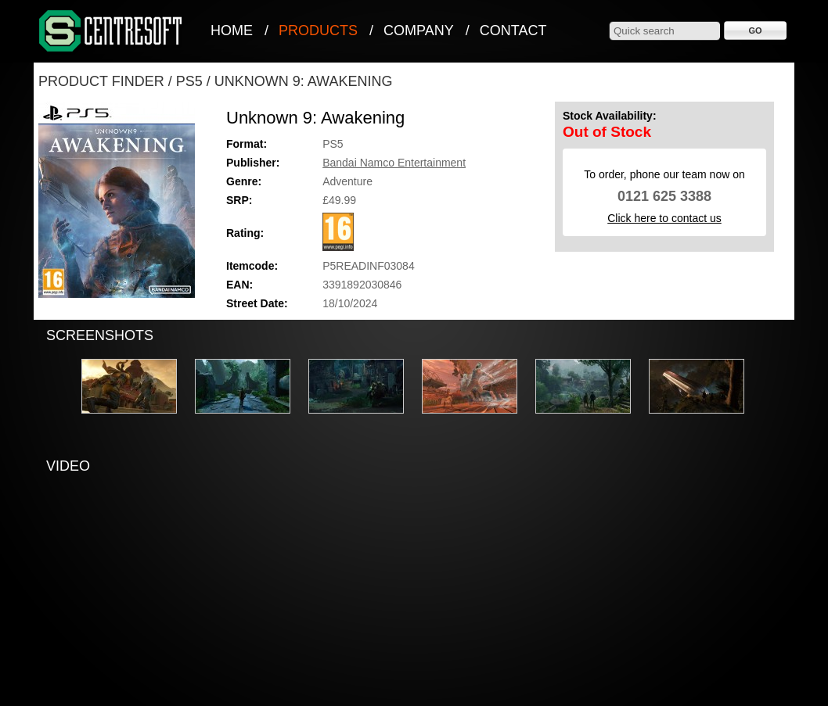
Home (232, 30)
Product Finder (101, 81)
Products (318, 30)
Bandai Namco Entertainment (394, 162)
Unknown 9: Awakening (303, 81)
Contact (513, 30)
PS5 (189, 81)
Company (418, 30)
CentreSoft (111, 32)
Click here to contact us (664, 218)
